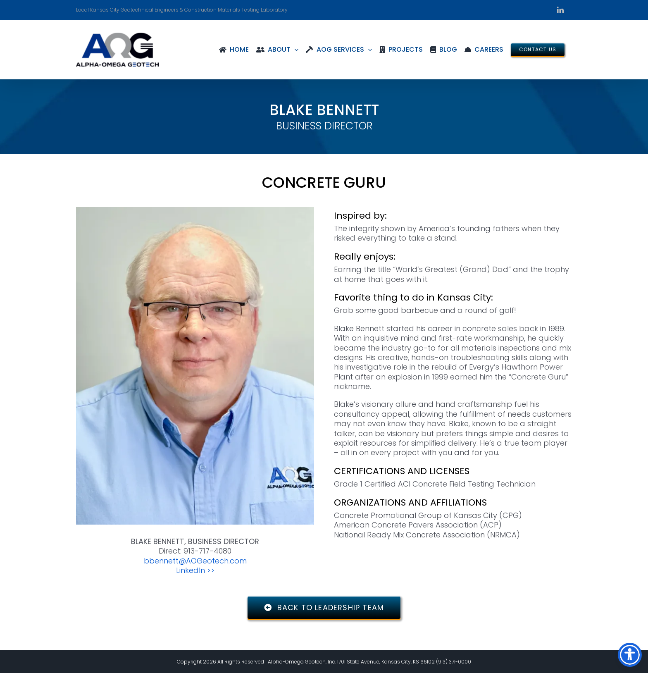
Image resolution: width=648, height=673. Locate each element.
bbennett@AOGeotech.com (195, 561)
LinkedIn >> (195, 570)
